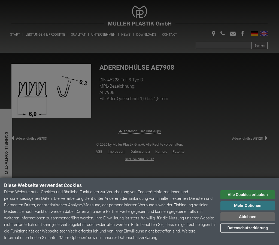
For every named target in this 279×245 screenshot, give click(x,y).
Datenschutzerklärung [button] (248, 227)
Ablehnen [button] (247, 216)
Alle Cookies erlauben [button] (248, 194)
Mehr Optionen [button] (247, 205)
